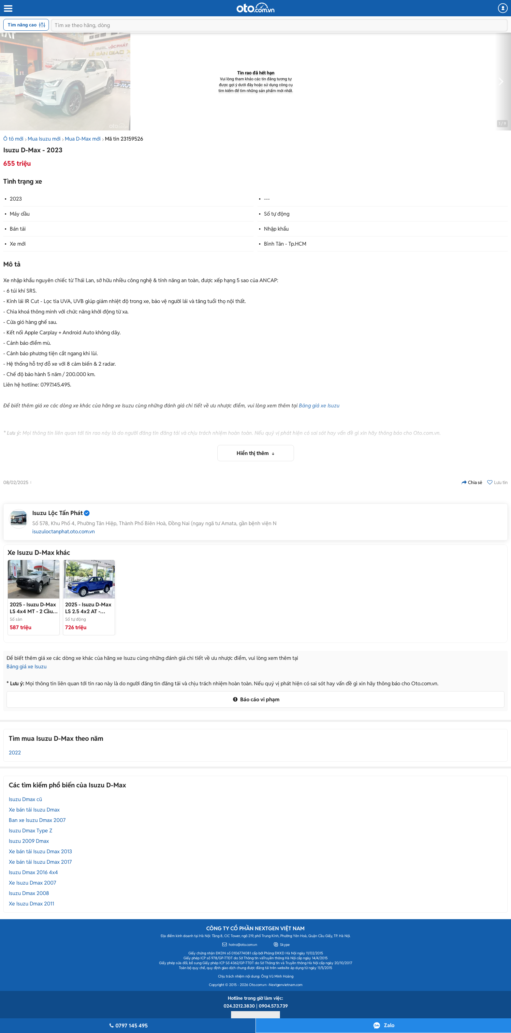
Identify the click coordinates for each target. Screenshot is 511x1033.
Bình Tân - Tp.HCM (285, 243)
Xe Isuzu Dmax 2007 (32, 882)
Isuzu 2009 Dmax (29, 841)
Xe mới (18, 243)
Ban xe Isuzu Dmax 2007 (37, 820)
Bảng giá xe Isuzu (319, 405)
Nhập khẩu (276, 228)
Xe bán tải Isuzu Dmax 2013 (40, 851)
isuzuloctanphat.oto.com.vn (63, 531)
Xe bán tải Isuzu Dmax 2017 (40, 861)
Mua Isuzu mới (44, 138)
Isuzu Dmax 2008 (29, 893)
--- (267, 198)
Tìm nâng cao (26, 25)
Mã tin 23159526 (124, 138)
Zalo (389, 1025)
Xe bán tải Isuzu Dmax (34, 809)
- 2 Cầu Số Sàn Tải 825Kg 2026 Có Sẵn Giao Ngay (33, 608)
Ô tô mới (13, 138)
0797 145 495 (127, 1025)
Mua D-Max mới (83, 138)
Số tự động (276, 213)
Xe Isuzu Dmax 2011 (31, 903)
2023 (16, 198)
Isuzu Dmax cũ (25, 799)
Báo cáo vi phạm (255, 699)
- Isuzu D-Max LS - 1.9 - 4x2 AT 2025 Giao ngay (88, 608)
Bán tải (18, 228)
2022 (15, 752)
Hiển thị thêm (253, 453)
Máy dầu (20, 213)
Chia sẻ (471, 482)
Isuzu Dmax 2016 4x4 (33, 872)
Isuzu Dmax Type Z (30, 830)
